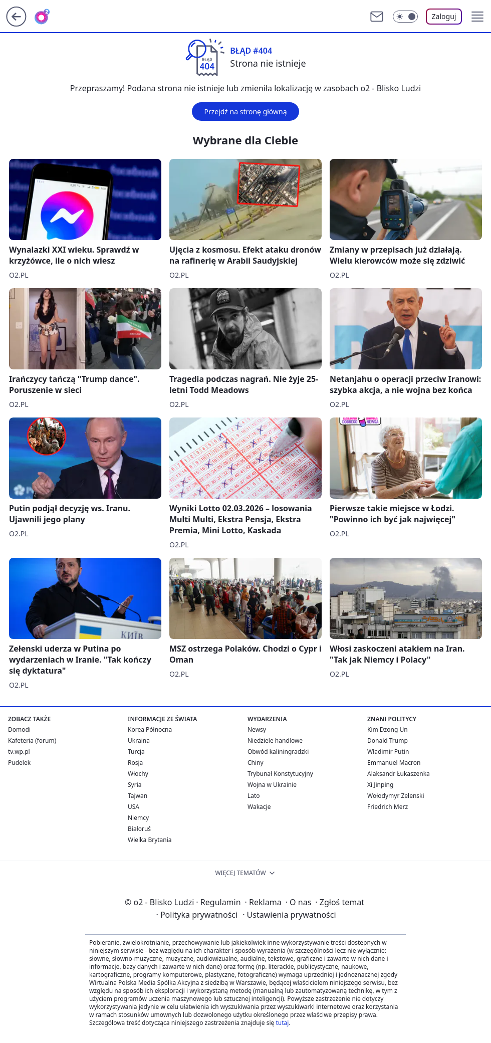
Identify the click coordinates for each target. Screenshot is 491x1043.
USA (133, 806)
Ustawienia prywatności (289, 914)
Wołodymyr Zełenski (395, 795)
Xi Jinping (380, 784)
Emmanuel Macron (393, 762)
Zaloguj (444, 16)
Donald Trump (387, 740)
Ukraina (139, 740)
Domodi (19, 729)
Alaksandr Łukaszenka (398, 773)
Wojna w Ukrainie (272, 784)
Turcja (136, 751)
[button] (477, 17)
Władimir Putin (388, 751)
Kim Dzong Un (387, 729)
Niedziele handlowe (275, 740)
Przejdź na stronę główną (245, 111)
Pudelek (19, 762)
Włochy (138, 773)
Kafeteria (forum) (32, 740)
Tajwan (137, 795)
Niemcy (138, 817)
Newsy (257, 729)
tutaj (282, 1022)
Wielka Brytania (150, 840)
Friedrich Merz (387, 806)
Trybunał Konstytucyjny (280, 773)
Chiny (256, 762)
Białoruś (139, 828)
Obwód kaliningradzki (278, 751)
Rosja (135, 762)
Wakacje (259, 806)
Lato (254, 795)
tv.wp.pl (19, 751)
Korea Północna (150, 729)
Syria (135, 784)
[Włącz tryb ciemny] (405, 17)
